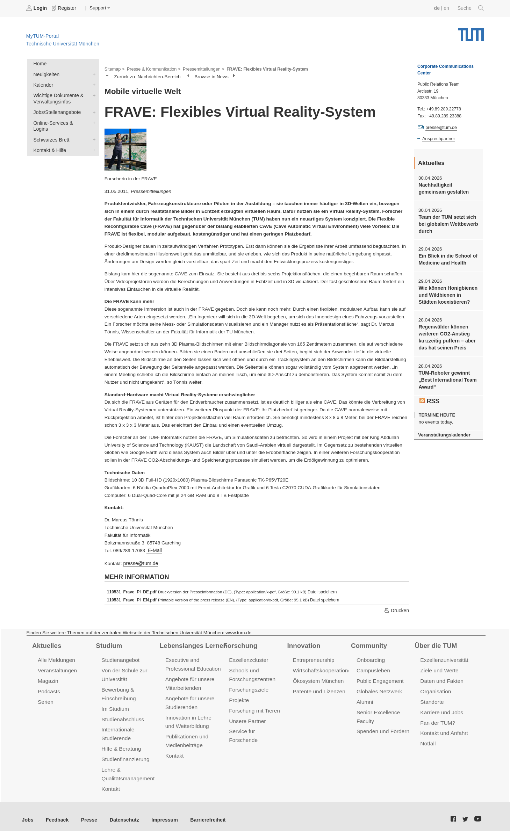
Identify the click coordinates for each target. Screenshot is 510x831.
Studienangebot (119, 658)
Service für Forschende (256, 727)
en (447, 7)
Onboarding (370, 658)
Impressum (159, 813)
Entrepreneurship (313, 658)
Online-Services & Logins (92, 120)
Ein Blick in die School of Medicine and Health (446, 257)
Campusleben (373, 668)
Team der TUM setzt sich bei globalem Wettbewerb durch (447, 222)
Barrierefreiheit (201, 813)
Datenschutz (121, 813)
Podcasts (48, 689)
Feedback (56, 813)
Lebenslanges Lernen (192, 643)
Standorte (431, 699)
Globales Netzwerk (379, 689)
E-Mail (153, 549)
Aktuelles (46, 643)
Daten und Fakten (441, 678)
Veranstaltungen (57, 668)
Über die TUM (435, 643)
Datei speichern (320, 590)
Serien (45, 699)
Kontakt (110, 783)
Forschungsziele (248, 687)
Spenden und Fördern (382, 727)
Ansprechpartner (438, 138)
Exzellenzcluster (248, 658)
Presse (87, 813)
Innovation (303, 643)
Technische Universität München (471, 32)
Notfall (427, 739)
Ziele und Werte (438, 668)
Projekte (238, 697)
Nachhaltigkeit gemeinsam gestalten (442, 188)
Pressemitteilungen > (200, 68)
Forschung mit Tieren (253, 707)
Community (368, 643)
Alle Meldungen (56, 658)
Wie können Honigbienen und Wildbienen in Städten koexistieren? (448, 292)
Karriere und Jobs (440, 709)
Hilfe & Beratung (120, 744)
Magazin (48, 678)
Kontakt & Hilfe (92, 140)
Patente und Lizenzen (318, 689)
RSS (429, 395)
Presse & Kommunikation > (152, 68)
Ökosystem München (317, 678)
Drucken (397, 609)
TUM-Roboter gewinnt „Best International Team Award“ (446, 375)
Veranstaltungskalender (443, 429)
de (438, 7)
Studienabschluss (121, 715)
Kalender (92, 83)
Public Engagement (379, 678)
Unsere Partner (246, 717)
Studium (108, 643)
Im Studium (114, 705)
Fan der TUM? (437, 719)
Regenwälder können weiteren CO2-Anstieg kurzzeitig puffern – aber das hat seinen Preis (445, 333)
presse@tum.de (140, 562)
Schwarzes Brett (92, 130)
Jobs (27, 813)
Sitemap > (114, 68)
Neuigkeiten (92, 73)
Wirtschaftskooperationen (322, 668)
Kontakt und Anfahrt (443, 729)
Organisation (435, 689)
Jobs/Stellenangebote (92, 110)
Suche (471, 8)
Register (63, 8)
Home (39, 63)
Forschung (239, 643)
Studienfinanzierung (124, 754)
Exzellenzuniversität (443, 658)
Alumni (365, 699)
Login (37, 8)
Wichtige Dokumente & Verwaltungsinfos (92, 93)
